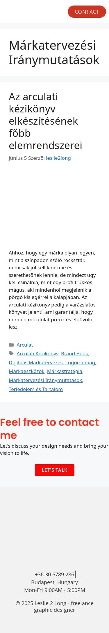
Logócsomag (80, 362)
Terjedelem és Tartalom (36, 389)
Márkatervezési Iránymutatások (45, 380)
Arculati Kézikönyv (37, 353)
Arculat (25, 344)
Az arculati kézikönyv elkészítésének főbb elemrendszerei (45, 120)
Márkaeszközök (26, 371)
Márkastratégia (64, 371)
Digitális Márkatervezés (36, 362)
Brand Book (74, 353)
